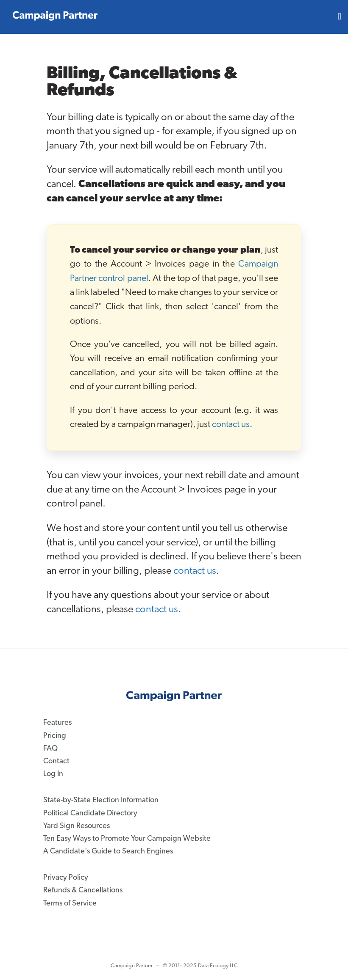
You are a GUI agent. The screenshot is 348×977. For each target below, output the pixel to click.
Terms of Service (70, 903)
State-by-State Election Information (101, 800)
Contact (56, 761)
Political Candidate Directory (90, 813)
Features (57, 723)
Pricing (54, 736)
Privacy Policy (65, 878)
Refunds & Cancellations (82, 890)
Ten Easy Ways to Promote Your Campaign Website (127, 838)
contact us (231, 424)
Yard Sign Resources (76, 826)
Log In (53, 774)
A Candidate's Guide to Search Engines (108, 852)
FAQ (50, 748)
